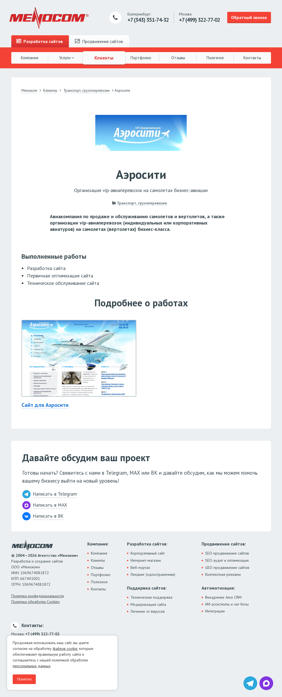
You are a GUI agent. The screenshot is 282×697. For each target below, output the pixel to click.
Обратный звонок (249, 17)
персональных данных (31, 665)
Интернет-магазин (146, 560)
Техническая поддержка (151, 597)
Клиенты (103, 58)
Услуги (66, 57)
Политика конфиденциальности (37, 595)
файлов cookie (65, 648)
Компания (29, 57)
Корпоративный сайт (148, 553)
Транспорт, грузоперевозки (142, 203)
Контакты (252, 57)
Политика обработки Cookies (35, 601)
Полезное (215, 57)
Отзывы (178, 57)
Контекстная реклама (223, 574)
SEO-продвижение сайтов (227, 553)
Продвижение (99, 41)
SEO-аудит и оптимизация (227, 560)
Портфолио (141, 57)
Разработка (39, 41)
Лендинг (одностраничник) (153, 574)
